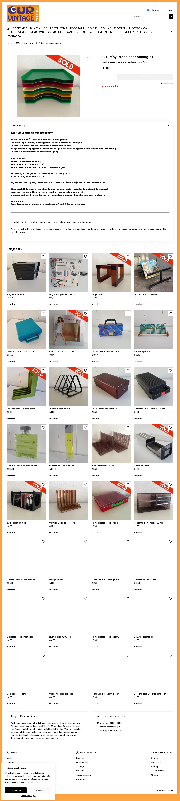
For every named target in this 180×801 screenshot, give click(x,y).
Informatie (14, 36)
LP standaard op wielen (145, 182)
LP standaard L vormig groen (21, 296)
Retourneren (156, 650)
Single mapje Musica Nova (62, 182)
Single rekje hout (142, 239)
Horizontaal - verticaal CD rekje (149, 411)
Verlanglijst (81, 654)
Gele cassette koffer (17, 582)
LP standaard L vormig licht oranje (151, 582)
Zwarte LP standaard (59, 296)
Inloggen (80, 646)
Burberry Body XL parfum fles (21, 468)
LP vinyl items (28, 43)
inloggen (168, 10)
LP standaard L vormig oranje (106, 582)
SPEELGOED (144, 32)
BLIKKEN (35, 28)
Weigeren (40, 790)
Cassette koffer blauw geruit (106, 239)
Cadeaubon (12, 650)
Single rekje (97, 182)
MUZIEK (129, 32)
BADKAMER (20, 28)
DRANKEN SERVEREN (113, 28)
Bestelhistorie (82, 650)
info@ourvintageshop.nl (110, 615)
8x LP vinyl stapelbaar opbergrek (50, 43)
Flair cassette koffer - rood (105, 411)
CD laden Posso (141, 353)
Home (9, 43)
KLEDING (88, 32)
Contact (154, 646)
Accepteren (16, 790)
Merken (10, 646)
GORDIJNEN (56, 32)
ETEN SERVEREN (16, 32)
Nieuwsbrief (81, 659)
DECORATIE (77, 28)
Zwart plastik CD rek (16, 411)
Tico (145, 62)
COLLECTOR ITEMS (55, 28)
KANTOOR (73, 32)
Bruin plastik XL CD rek (60, 525)
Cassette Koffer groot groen (20, 239)
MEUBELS (116, 32)
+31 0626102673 (115, 611)
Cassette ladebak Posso (61, 582)
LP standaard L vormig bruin (105, 468)
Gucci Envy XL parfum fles (61, 353)
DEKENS (92, 28)
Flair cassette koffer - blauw (105, 525)
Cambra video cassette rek (62, 411)
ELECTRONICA (138, 28)
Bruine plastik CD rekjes (103, 353)
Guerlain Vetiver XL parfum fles (22, 353)
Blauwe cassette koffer (145, 525)
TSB (171, 679)
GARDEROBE (37, 32)
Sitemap (154, 654)
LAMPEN (102, 32)
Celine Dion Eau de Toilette (62, 239)
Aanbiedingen (13, 654)
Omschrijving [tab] (90, 125)
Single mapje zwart (16, 182)
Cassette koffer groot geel (20, 525)
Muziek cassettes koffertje (104, 296)
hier (36, 782)
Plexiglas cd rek (56, 468)
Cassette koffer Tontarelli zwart (149, 296)
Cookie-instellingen (28, 796)
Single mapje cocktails (145, 468)
